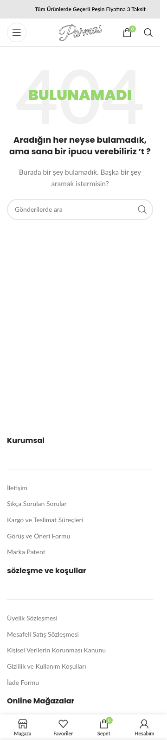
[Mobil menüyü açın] (16, 32)
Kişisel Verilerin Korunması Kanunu (56, 650)
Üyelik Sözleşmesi (32, 618)
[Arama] (148, 32)
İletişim (17, 488)
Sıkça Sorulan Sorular (37, 503)
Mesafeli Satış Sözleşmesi (43, 634)
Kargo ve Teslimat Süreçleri (45, 520)
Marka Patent (26, 552)
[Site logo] (80, 32)
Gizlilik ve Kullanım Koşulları (46, 666)
